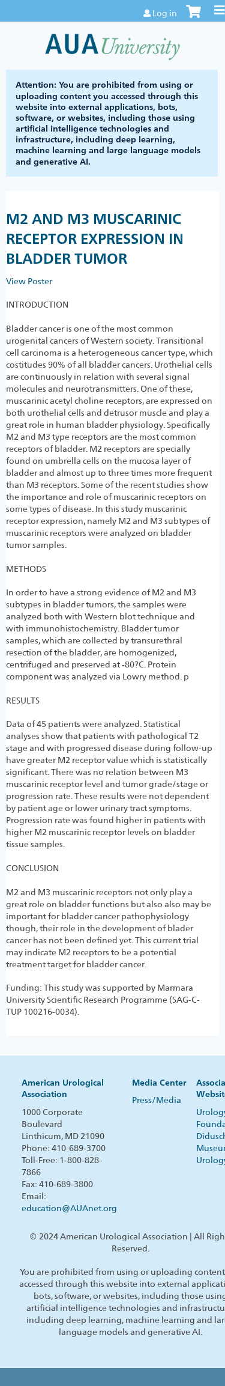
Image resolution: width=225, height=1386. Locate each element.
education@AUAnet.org (69, 1208)
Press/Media (156, 1100)
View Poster (29, 281)
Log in (164, 13)
